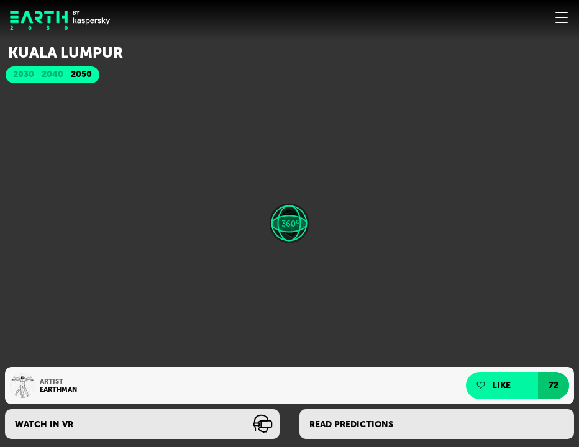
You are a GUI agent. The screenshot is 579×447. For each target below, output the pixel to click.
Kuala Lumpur (65, 52)
